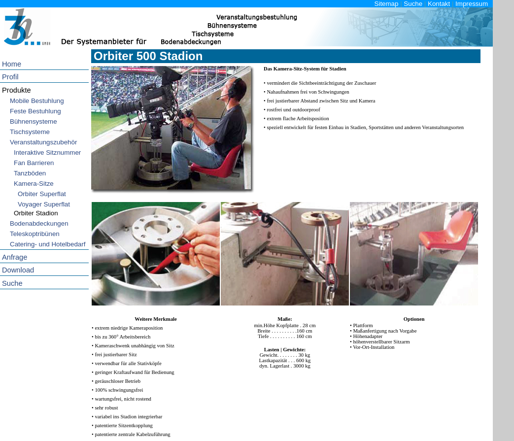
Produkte (16, 90)
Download (18, 270)
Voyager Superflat (44, 204)
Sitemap (387, 3)
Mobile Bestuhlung (37, 100)
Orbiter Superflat (42, 194)
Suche (413, 3)
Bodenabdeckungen (39, 223)
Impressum (471, 3)
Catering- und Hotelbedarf (47, 244)
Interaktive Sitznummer (47, 152)
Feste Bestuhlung (35, 111)
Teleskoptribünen (35, 233)
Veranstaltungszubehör (43, 142)
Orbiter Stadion (36, 213)
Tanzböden (30, 173)
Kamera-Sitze (34, 183)
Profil (10, 77)
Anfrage (14, 257)
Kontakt (439, 3)
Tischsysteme (30, 132)
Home (11, 64)
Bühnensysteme (33, 121)
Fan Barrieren (34, 163)
